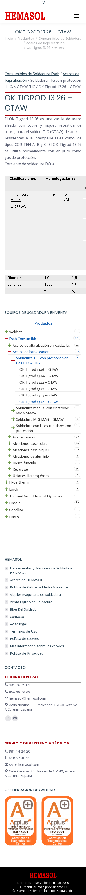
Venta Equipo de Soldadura (31, 602)
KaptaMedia (65, 891)
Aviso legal (18, 624)
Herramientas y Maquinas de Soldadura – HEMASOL (42, 570)
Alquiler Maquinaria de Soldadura (35, 594)
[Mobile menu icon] (76, 16)
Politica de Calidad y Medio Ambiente (39, 587)
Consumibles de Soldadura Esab (32, 73)
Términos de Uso (23, 631)
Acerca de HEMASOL (26, 580)
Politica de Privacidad (26, 653)
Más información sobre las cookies (37, 646)
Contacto (17, 616)
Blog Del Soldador (24, 609)
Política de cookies (24, 638)
